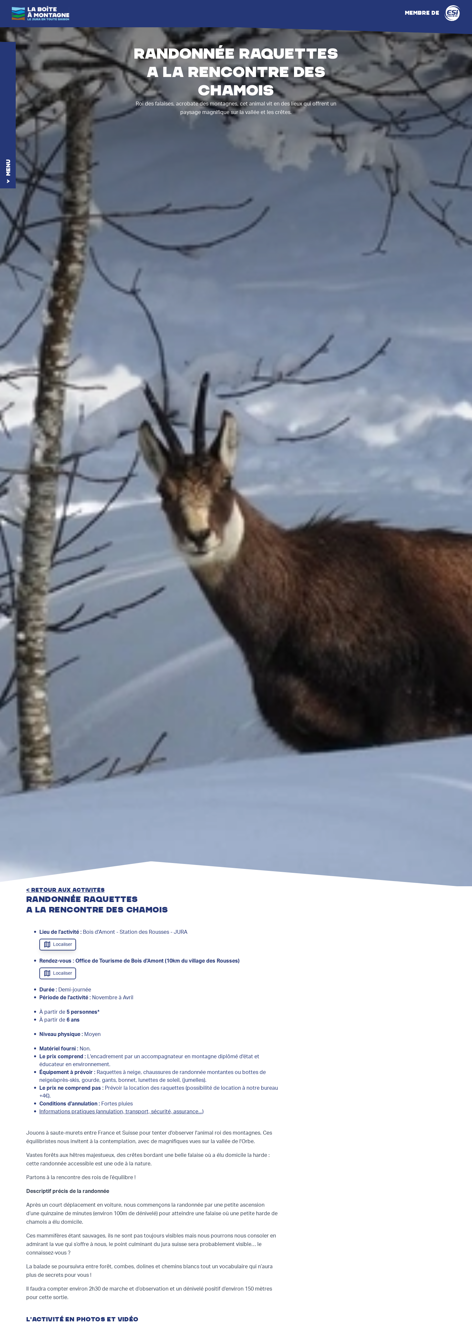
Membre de (433, 13)
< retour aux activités (65, 890)
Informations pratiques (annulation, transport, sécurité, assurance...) (121, 1111)
